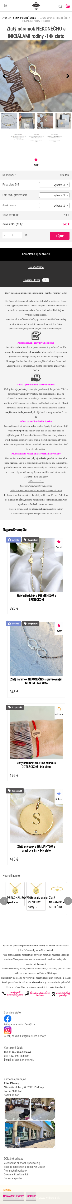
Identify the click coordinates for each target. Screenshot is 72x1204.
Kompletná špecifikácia (36, 254)
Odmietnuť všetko (13, 1196)
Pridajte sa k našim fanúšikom (20, 1024)
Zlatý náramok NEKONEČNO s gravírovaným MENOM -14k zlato (36, 681)
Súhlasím (31, 1196)
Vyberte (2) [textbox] (59, 205)
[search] (59, 8)
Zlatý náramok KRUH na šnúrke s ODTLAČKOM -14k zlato (36, 765)
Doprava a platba (13, 1178)
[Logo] (36, 6)
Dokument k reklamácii (16, 1174)
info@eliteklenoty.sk (41, 509)
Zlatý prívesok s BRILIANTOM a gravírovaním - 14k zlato (36, 848)
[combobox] (54, 184)
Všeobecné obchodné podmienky (22, 1162)
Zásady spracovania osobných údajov (24, 1166)
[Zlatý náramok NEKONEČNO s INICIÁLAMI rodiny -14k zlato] (36, 76)
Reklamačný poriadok (15, 1170)
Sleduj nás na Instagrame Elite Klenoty (25, 1035)
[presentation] (4, 76)
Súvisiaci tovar (36, 280)
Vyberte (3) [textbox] (59, 184)
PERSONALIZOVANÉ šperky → (24, 17)
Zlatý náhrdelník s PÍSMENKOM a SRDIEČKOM (36, 597)
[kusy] (12, 235)
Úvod (4, 17)
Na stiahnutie (36, 267)
